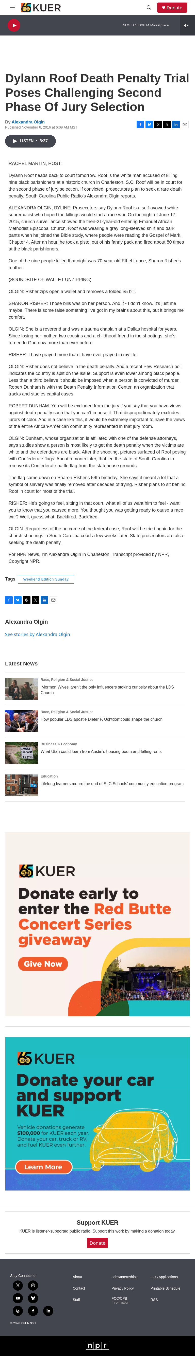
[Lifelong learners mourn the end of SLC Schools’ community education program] (21, 785)
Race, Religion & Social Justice (67, 680)
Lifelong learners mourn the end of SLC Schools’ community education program (112, 784)
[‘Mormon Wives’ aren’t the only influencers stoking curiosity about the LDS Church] (21, 689)
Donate (174, 7)
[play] (14, 25)
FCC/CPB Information (120, 1301)
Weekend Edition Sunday (46, 579)
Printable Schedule (166, 1288)
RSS (154, 1300)
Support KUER (97, 1222)
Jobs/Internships (125, 1277)
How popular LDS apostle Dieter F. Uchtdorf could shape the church (101, 719)
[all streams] (187, 25)
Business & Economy (59, 744)
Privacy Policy (123, 1288)
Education (49, 776)
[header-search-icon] (149, 7)
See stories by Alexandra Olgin (37, 634)
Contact (79, 1288)
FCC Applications (164, 1277)
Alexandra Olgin (28, 122)
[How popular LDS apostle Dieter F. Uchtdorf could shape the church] (21, 721)
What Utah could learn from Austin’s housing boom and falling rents (101, 751)
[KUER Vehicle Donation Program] (97, 1113)
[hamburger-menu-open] (12, 8)
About (77, 1277)
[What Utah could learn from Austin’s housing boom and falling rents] (21, 753)
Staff (76, 1300)
